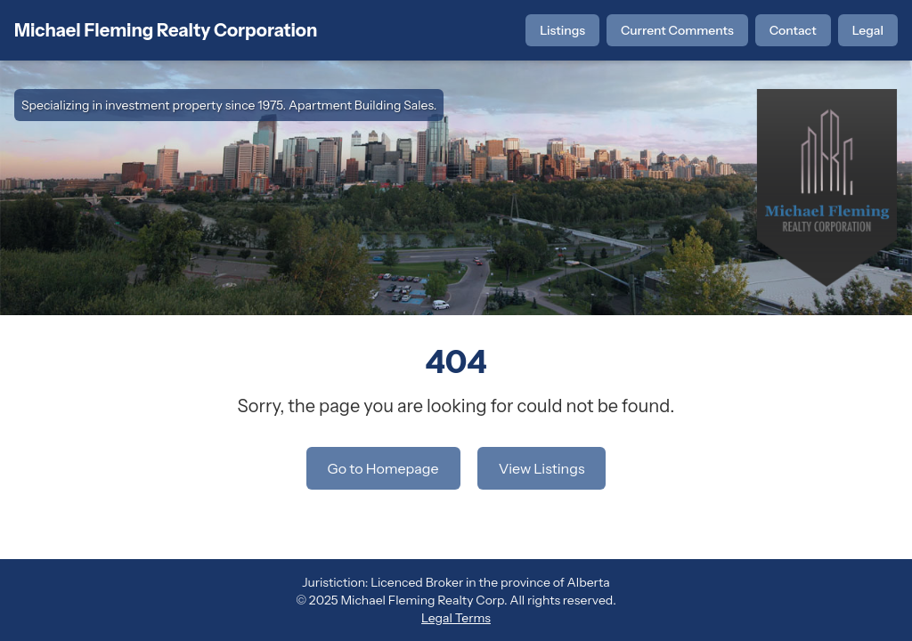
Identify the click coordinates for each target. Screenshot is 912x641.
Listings (562, 30)
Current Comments (677, 30)
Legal (868, 30)
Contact (793, 30)
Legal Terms (456, 618)
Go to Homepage (383, 468)
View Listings (542, 468)
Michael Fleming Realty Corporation (165, 30)
